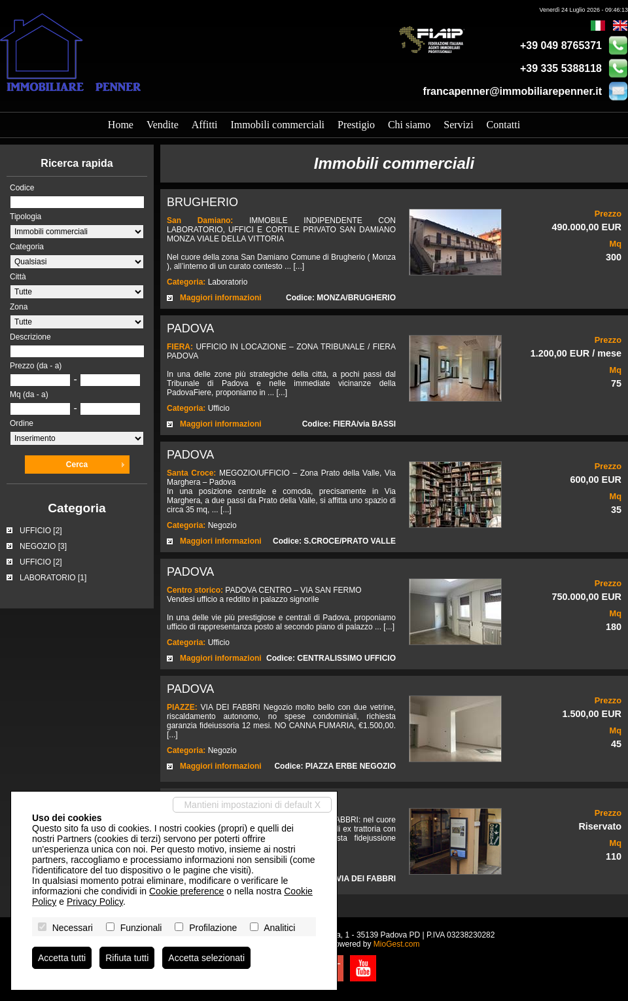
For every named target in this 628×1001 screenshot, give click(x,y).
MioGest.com (397, 944)
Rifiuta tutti (126, 958)
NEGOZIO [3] (43, 546)
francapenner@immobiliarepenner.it (512, 91)
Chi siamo (409, 124)
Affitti (205, 124)
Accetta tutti (62, 958)
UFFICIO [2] (41, 530)
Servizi (458, 124)
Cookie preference (186, 891)
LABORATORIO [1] (53, 577)
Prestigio (356, 124)
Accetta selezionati (206, 958)
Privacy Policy (95, 901)
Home (120, 124)
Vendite (163, 124)
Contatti (504, 124)
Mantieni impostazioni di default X (252, 804)
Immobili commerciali (278, 124)
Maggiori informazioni (221, 297)
